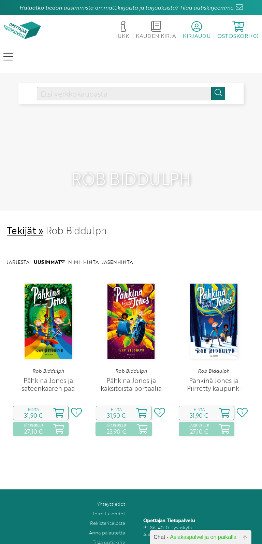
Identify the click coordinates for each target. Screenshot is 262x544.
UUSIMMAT (49, 251)
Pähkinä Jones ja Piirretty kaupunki (214, 373)
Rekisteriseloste (107, 512)
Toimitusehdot (108, 502)
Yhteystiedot (111, 493)
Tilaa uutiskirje (109, 531)
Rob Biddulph (48, 360)
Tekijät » (25, 219)
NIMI (74, 251)
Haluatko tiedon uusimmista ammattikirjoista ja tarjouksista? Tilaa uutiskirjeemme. (126, 7)
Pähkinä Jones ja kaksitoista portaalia (131, 373)
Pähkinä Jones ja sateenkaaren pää (48, 373)
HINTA (91, 251)
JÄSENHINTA (117, 251)
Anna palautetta (107, 521)
